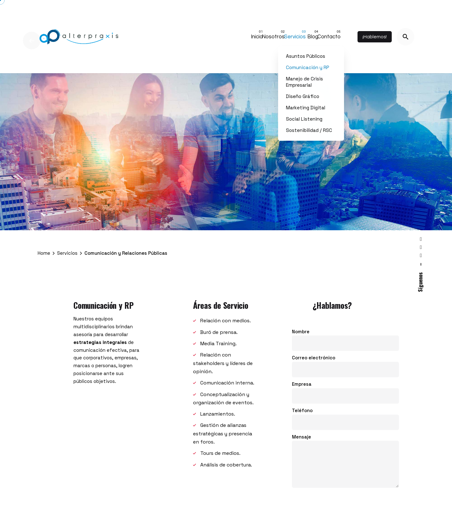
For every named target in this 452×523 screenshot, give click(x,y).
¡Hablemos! (375, 36)
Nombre (345, 342)
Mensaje (345, 466)
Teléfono (345, 421)
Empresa (345, 395)
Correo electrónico (345, 369)
